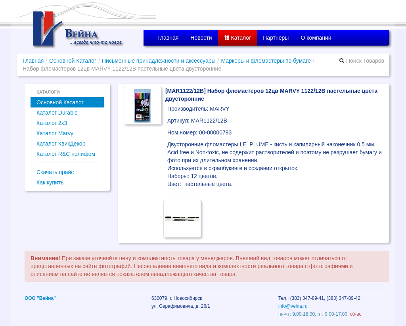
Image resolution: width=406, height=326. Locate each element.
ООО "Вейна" (40, 298)
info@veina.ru (293, 306)
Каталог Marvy (54, 133)
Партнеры (276, 38)
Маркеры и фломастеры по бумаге (265, 61)
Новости (201, 38)
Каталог (237, 38)
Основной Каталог (72, 61)
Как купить (49, 182)
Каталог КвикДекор (60, 143)
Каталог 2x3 (51, 123)
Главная (167, 38)
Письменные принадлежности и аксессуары (159, 61)
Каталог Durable (57, 112)
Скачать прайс (55, 172)
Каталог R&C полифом (65, 154)
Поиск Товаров (361, 61)
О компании (316, 38)
